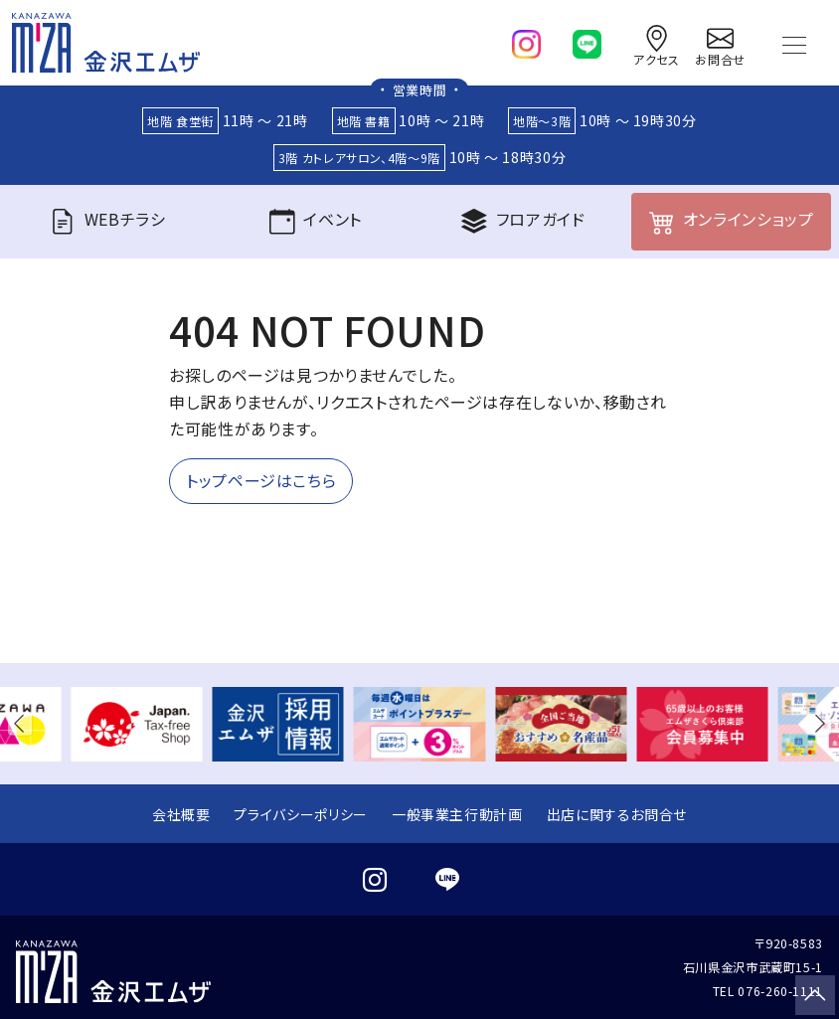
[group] (136, 724)
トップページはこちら (261, 481)
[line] (587, 40)
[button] (24, 724)
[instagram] (526, 40)
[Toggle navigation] (794, 43)
